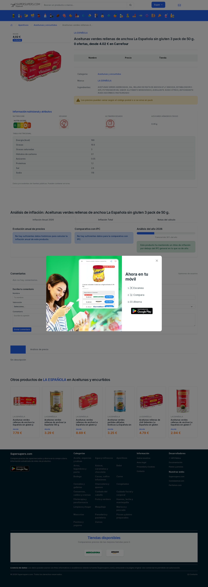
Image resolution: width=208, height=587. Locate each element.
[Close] (156, 260)
